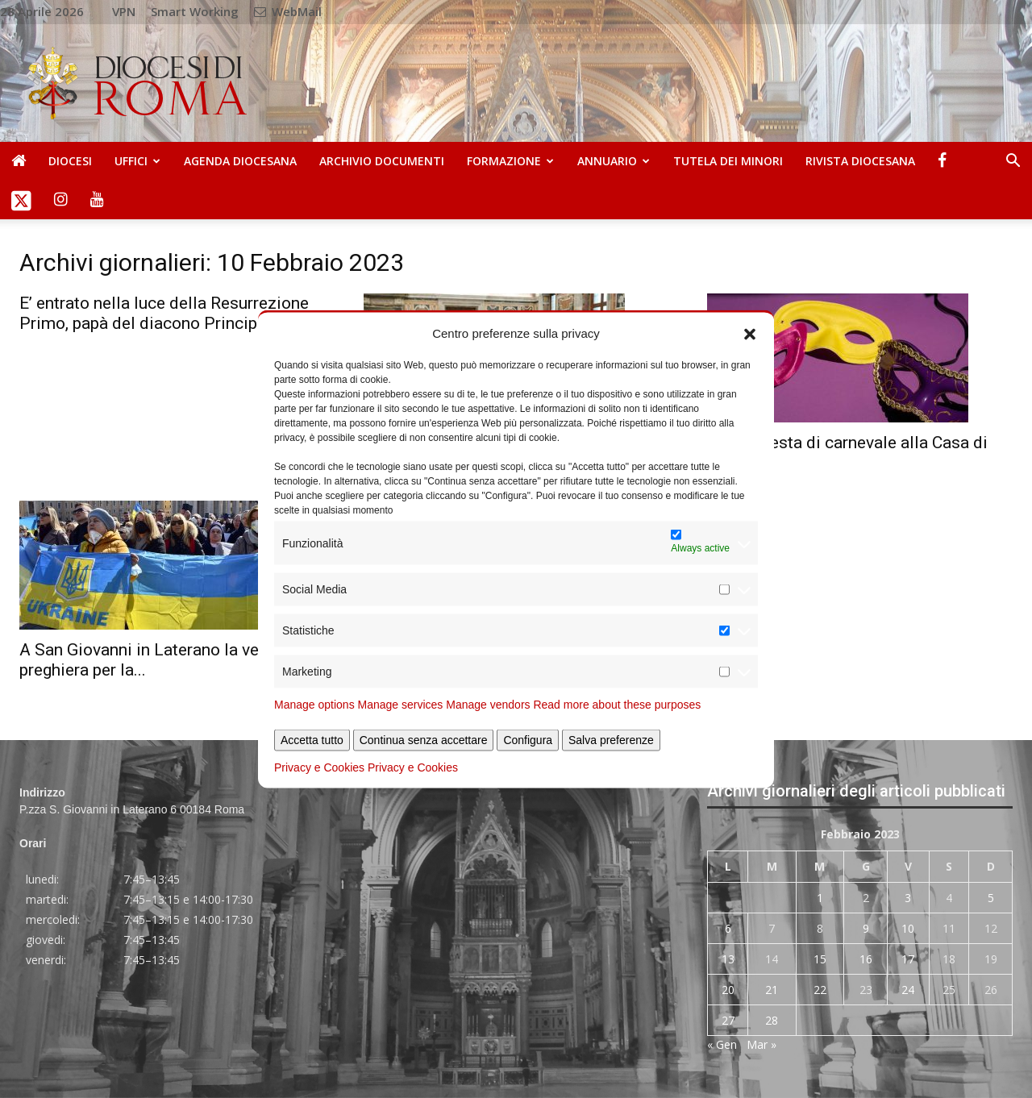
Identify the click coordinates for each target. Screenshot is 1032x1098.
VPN (123, 11)
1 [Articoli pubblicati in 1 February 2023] (820, 897)
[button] (750, 333)
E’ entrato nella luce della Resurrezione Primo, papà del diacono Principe (164, 313)
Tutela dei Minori (728, 160)
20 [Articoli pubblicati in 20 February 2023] (728, 989)
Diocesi (70, 160)
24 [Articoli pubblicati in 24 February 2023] (907, 989)
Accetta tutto (312, 740)
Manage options (314, 704)
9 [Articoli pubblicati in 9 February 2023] (866, 928)
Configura (527, 740)
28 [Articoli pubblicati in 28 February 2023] (771, 1020)
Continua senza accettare (424, 740)
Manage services (400, 704)
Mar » (761, 1044)
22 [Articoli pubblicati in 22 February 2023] (820, 989)
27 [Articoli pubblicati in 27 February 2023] (728, 1020)
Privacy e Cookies (319, 767)
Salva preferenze (611, 740)
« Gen (722, 1044)
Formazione (510, 160)
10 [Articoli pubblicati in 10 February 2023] (907, 928)
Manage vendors (488, 704)
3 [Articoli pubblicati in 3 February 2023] (908, 897)
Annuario (613, 160)
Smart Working (195, 11)
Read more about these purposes (617, 704)
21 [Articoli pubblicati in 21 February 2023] (771, 989)
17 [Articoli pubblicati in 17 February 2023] (907, 959)
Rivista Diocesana (860, 160)
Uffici (137, 160)
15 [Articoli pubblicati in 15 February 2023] (820, 959)
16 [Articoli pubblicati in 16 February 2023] (865, 959)
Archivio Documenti (381, 160)
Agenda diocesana (240, 160)
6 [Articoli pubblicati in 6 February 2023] (728, 928)
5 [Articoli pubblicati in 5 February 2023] (991, 897)
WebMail (288, 11)
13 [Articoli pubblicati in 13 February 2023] (728, 959)
